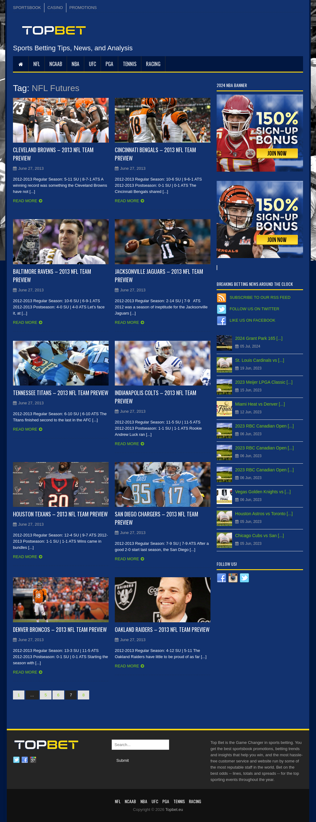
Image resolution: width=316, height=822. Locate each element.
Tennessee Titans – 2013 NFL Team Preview (60, 393)
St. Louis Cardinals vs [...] (259, 360)
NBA (75, 64)
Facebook (24, 760)
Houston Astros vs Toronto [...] (264, 513)
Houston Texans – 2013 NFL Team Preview (60, 514)
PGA (109, 64)
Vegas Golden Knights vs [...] (263, 491)
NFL (36, 64)
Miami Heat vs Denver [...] (260, 404)
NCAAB (55, 64)
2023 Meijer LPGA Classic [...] (264, 382)
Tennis (129, 64)
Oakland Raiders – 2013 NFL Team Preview (162, 629)
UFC (92, 64)
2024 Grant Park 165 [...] (258, 338)
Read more (25, 200)
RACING (153, 64)
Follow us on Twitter (254, 309)
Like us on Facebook (252, 320)
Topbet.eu (174, 809)
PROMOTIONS (83, 7)
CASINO (55, 7)
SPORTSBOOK (27, 7)
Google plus (33, 760)
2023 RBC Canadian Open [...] (264, 426)
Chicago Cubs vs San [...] (259, 535)
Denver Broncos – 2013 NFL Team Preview (60, 629)
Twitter (16, 760)
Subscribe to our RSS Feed (260, 297)
